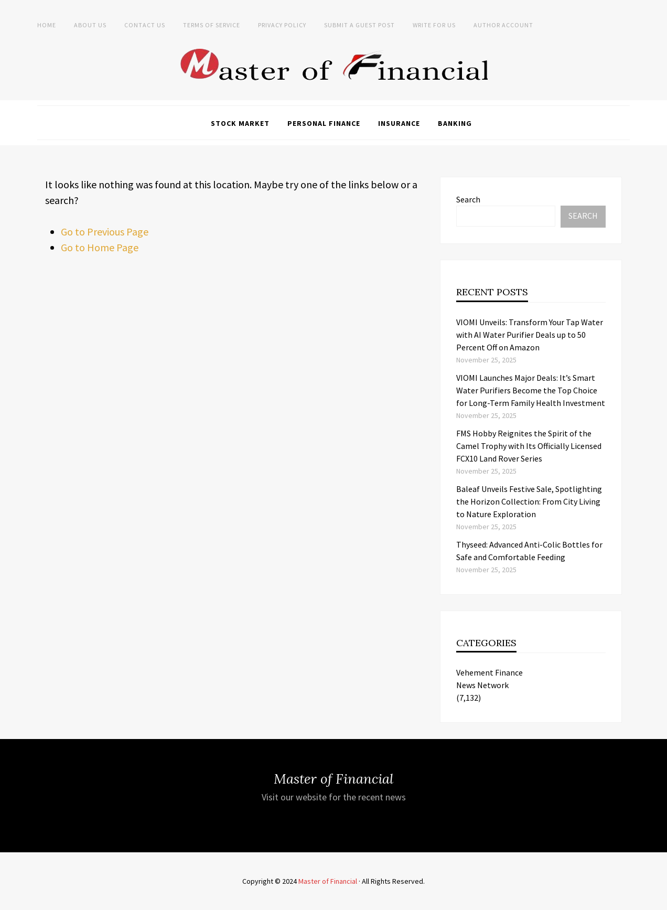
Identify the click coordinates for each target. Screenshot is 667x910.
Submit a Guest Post (359, 25)
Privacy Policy (282, 25)
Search (468, 199)
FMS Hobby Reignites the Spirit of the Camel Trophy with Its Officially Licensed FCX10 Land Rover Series (528, 446)
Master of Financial (327, 881)
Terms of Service (211, 25)
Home (46, 25)
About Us (90, 25)
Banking (455, 123)
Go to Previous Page (104, 231)
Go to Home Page (99, 247)
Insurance (399, 123)
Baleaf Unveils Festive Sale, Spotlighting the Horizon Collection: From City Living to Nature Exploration (529, 501)
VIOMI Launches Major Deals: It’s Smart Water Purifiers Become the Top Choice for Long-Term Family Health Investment (530, 390)
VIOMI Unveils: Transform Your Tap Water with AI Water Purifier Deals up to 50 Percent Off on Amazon (529, 334)
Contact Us (144, 25)
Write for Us (434, 25)
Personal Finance (323, 123)
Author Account (503, 25)
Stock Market (240, 123)
